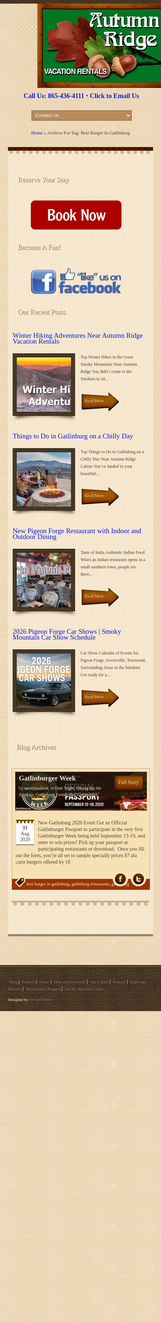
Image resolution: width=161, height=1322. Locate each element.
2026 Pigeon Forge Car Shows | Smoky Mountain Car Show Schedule (67, 634)
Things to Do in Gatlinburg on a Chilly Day (73, 436)
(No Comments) (82, 794)
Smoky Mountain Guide (84, 989)
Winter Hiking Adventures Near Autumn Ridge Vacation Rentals (78, 338)
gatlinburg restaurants (90, 884)
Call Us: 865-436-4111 (54, 96)
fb (120, 879)
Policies (119, 982)
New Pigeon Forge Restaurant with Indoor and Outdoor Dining (77, 533)
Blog (13, 982)
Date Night (64, 788)
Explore (28, 982)
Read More (94, 401)
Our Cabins (99, 982)
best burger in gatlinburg (47, 884)
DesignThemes (41, 999)
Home (37, 132)
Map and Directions (69, 982)
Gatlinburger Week (47, 778)
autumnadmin (36, 788)
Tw (138, 879)
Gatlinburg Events (51, 794)
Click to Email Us (114, 96)
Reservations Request (43, 989)
